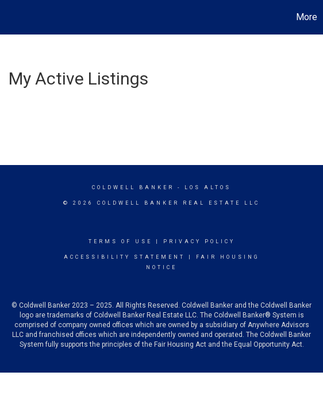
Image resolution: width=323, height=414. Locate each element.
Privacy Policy (199, 241)
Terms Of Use (120, 241)
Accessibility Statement (124, 257)
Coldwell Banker (133, 187)
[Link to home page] (10, 17)
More (306, 17)
